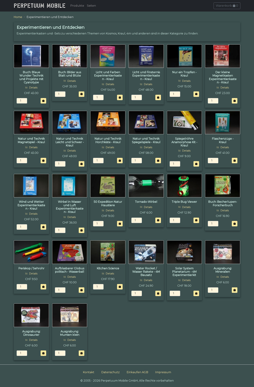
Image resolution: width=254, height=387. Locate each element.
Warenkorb (227, 5)
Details (31, 87)
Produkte (77, 5)
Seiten (91, 5)
